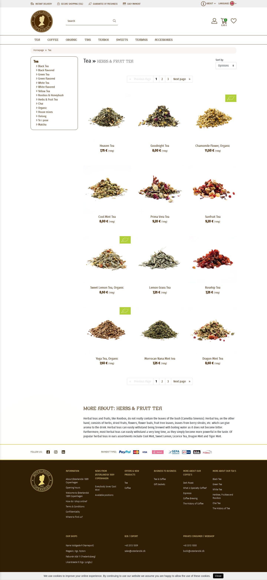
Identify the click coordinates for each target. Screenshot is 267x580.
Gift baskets (159, 484)
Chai (39, 103)
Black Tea (42, 66)
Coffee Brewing (190, 498)
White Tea (42, 83)
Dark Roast (188, 483)
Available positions (104, 495)
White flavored (45, 87)
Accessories (163, 40)
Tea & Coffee (160, 479)
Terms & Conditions (75, 506)
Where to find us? (74, 517)
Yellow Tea (43, 91)
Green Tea (42, 74)
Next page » (181, 79)
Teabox (103, 40)
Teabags (141, 40)
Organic (71, 40)
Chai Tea (216, 503)
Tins (88, 40)
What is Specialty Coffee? (195, 488)
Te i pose (42, 120)
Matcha (41, 124)
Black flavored (45, 70)
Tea (37, 40)
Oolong (41, 116)
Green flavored (45, 78)
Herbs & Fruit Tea (47, 99)
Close (218, 575)
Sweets (122, 40)
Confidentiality (73, 512)
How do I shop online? (76, 501)
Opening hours (73, 488)
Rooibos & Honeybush (50, 95)
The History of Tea (221, 508)
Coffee (52, 40)
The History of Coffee (193, 504)
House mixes (44, 112)
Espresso (187, 493)
